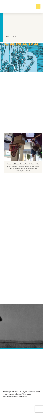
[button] (38, 6)
